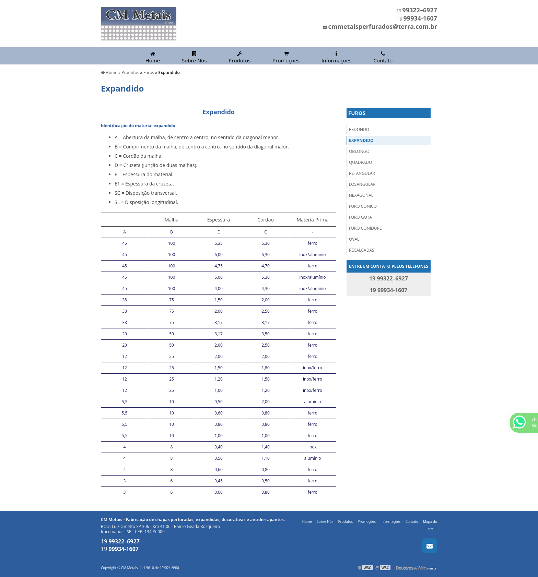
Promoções (286, 57)
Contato (383, 57)
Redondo (359, 129)
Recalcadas (361, 250)
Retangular (362, 173)
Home (152, 57)
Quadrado (360, 162)
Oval (354, 239)
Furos (356, 112)
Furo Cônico (363, 206)
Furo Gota (360, 217)
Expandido (361, 140)
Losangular (362, 184)
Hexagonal (361, 195)
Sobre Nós (194, 57)
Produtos (239, 57)
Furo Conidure (365, 228)
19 (417, 11)
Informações (336, 57)
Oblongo (359, 151)
